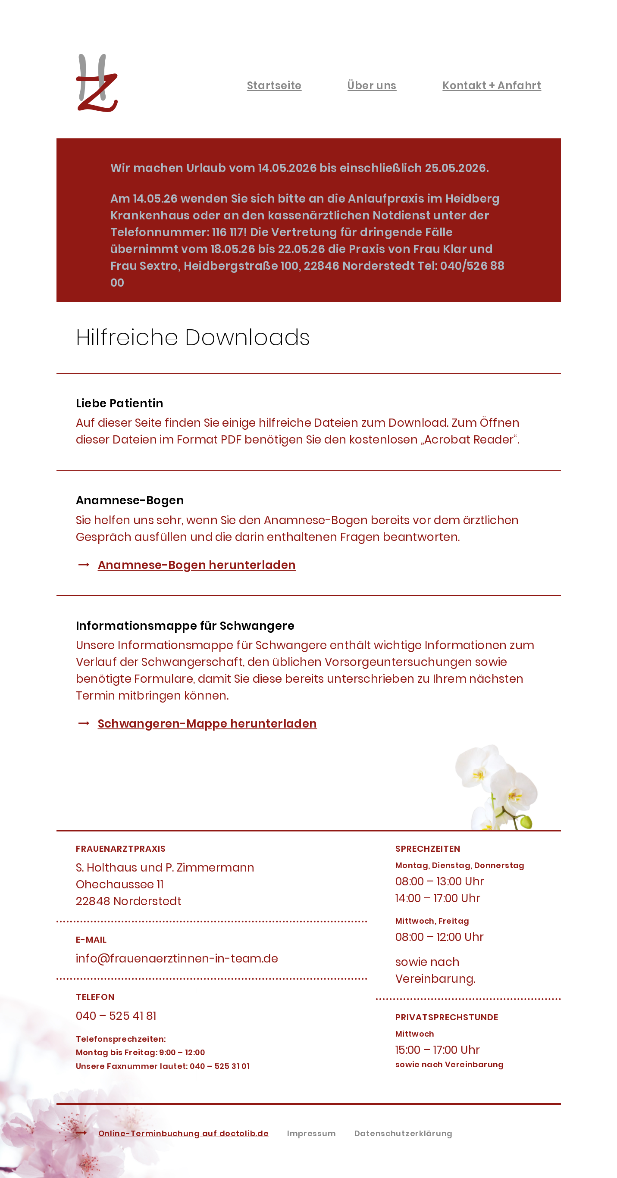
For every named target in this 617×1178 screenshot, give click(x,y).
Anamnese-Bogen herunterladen (197, 565)
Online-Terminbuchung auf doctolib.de (183, 1133)
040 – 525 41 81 (116, 1016)
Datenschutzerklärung (403, 1133)
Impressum (311, 1133)
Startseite (274, 85)
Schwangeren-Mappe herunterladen (207, 723)
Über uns (372, 85)
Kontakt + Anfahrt (491, 85)
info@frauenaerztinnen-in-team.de (177, 958)
